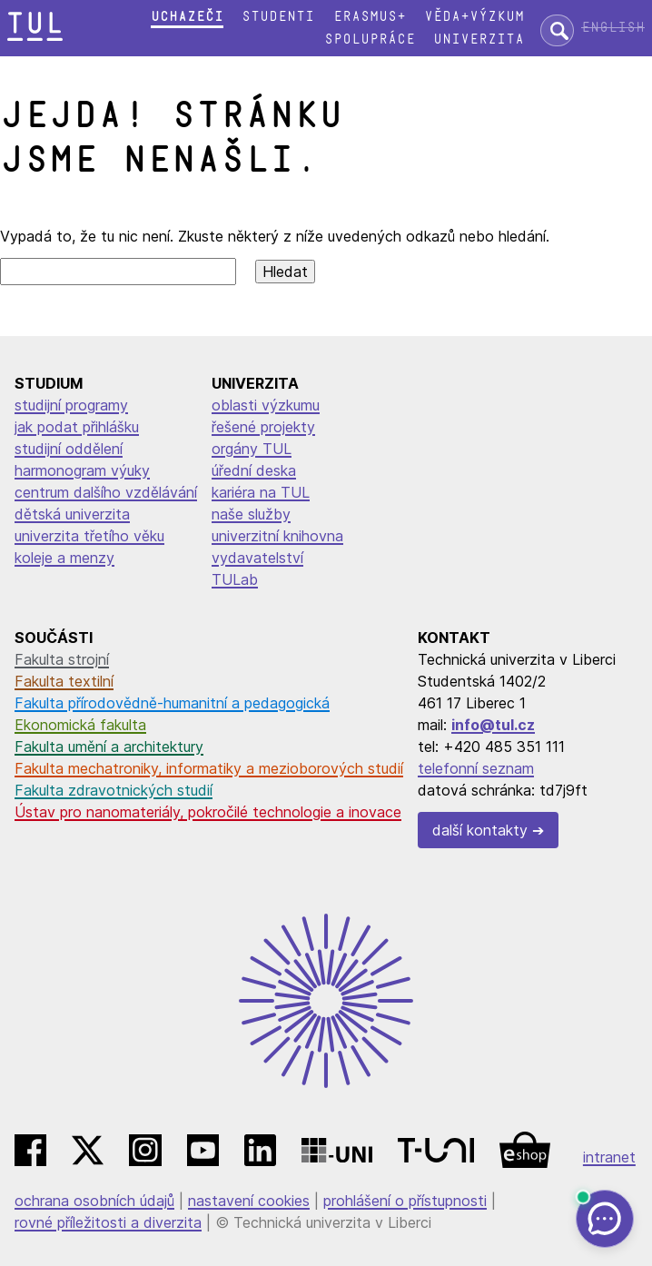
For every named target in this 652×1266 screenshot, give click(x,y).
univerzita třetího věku (89, 536)
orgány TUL (251, 449)
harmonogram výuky (82, 470)
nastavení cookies (249, 1201)
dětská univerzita (72, 514)
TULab (235, 579)
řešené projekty (263, 427)
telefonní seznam (476, 768)
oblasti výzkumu (266, 405)
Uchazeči (187, 16)
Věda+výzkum (474, 16)
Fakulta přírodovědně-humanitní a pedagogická (172, 703)
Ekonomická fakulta (80, 725)
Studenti (278, 16)
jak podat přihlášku (77, 427)
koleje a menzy (64, 558)
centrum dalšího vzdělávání (106, 492)
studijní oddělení (69, 449)
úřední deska (254, 470)
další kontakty (480, 830)
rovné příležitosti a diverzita (108, 1222)
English (613, 27)
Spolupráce (369, 39)
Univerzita (478, 39)
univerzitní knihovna (277, 536)
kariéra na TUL (261, 492)
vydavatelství (257, 558)
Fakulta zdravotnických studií (113, 790)
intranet (609, 1157)
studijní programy (71, 405)
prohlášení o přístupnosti (405, 1201)
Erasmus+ (369, 16)
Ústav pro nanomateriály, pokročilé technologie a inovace (208, 812)
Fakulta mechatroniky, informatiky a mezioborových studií (209, 768)
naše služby (251, 514)
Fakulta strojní (62, 659)
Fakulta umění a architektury (109, 746)
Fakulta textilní (64, 681)
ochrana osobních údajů (94, 1201)
